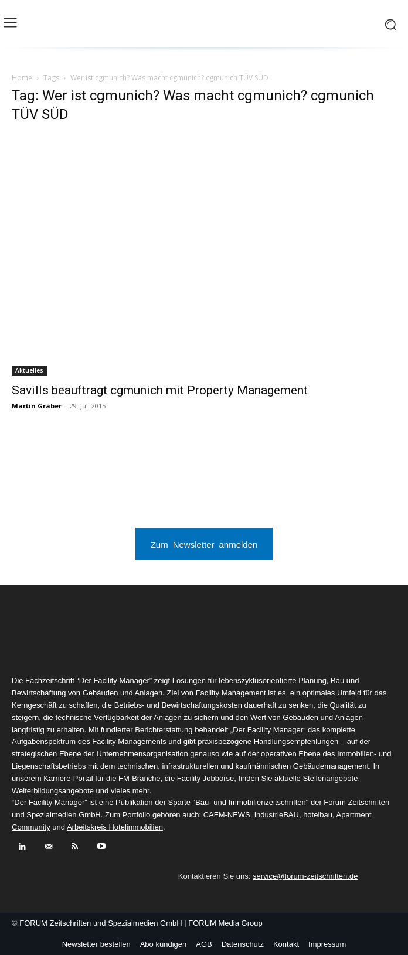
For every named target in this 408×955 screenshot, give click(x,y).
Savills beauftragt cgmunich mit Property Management (160, 390)
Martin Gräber (37, 405)
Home (22, 78)
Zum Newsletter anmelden (204, 544)
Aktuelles (29, 370)
